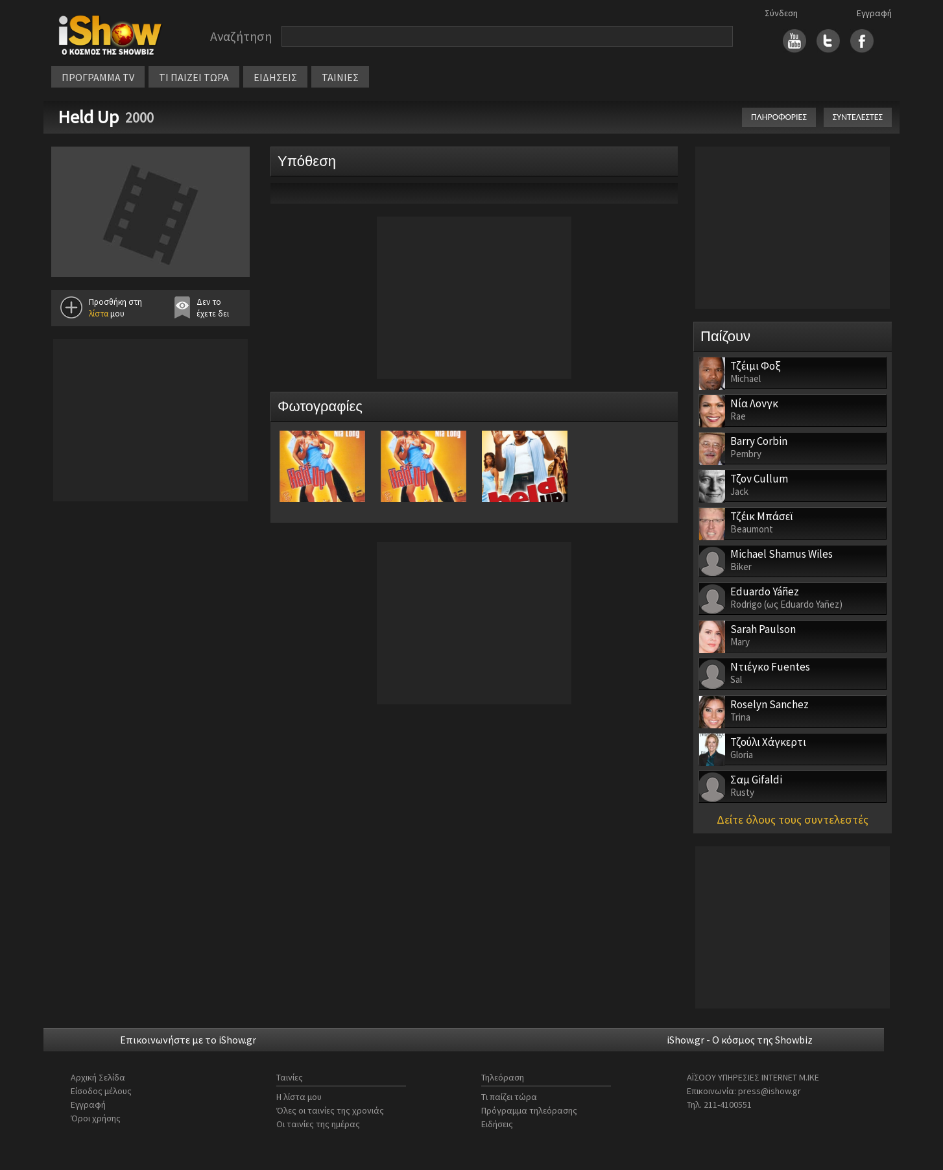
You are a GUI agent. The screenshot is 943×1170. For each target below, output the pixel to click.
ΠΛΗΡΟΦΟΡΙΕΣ (779, 117)
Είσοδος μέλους (101, 1091)
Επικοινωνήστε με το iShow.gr (188, 1039)
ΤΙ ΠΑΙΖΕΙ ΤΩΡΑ (194, 77)
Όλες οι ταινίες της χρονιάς (330, 1110)
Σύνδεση (781, 13)
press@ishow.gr (769, 1091)
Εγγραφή (874, 13)
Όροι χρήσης (96, 1118)
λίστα (98, 313)
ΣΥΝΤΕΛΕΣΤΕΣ (858, 117)
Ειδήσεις (497, 1124)
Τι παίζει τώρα (509, 1097)
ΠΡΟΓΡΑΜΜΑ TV (98, 77)
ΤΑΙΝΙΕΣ (340, 77)
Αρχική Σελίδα (98, 1077)
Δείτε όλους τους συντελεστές (792, 819)
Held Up (88, 116)
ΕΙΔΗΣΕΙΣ (275, 77)
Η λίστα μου (299, 1097)
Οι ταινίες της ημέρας (318, 1124)
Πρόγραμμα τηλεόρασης (529, 1110)
